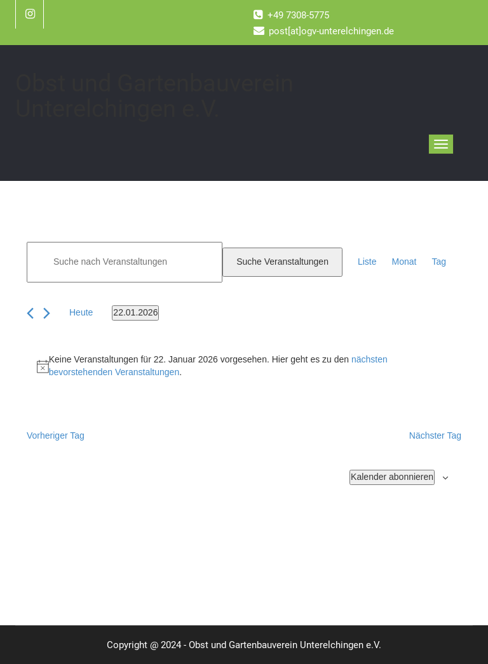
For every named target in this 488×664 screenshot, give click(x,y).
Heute (81, 312)
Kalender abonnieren (392, 477)
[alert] (244, 366)
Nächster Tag (435, 435)
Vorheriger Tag (56, 435)
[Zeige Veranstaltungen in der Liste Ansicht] (367, 262)
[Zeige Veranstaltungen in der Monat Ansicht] (404, 262)
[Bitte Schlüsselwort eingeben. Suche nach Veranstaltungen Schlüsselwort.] (124, 262)
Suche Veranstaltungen (282, 261)
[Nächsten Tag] (46, 313)
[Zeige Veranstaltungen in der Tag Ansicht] (438, 262)
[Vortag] (30, 313)
